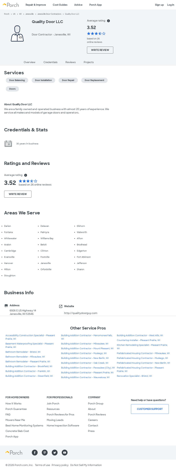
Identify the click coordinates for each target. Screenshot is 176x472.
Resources (53, 409)
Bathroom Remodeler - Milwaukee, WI (25, 356)
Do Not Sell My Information (86, 465)
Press (91, 431)
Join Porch (53, 403)
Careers (93, 420)
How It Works (13, 403)
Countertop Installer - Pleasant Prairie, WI (138, 340)
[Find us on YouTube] (65, 452)
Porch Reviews (97, 414)
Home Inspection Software (63, 425)
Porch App (95, 4)
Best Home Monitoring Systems (24, 425)
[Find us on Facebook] (35, 452)
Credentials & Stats (26, 130)
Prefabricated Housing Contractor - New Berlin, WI (143, 363)
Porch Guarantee (16, 409)
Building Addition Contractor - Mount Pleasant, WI (87, 348)
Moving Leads (55, 420)
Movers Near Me (15, 420)
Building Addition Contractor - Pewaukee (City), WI (88, 367)
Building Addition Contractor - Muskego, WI (84, 353)
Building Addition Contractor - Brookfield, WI (29, 366)
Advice (78, 4)
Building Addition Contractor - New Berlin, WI (85, 358)
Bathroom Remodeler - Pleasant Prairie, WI (28, 361)
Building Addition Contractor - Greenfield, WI (29, 376)
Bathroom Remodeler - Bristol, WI (23, 352)
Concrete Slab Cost (17, 431)
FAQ (8, 414)
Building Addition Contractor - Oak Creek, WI (84, 363)
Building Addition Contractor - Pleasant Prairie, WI (87, 372)
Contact (93, 425)
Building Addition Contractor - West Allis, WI (140, 335)
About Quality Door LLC (18, 104)
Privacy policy (60, 465)
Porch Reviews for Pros (60, 414)
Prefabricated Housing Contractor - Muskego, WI (142, 358)
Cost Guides (60, 4)
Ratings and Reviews (27, 163)
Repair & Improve (36, 4)
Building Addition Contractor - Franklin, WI (28, 371)
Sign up (159, 4)
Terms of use (42, 465)
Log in (170, 4)
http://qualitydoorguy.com (80, 313)
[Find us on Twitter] (55, 452)
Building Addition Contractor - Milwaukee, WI (84, 343)
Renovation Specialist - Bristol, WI (134, 376)
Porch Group (95, 403)
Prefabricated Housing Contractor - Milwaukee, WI (143, 353)
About (92, 409)
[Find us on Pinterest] (45, 452)
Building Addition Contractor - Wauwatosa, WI (85, 377)
